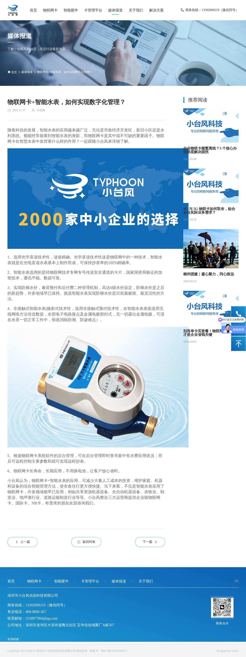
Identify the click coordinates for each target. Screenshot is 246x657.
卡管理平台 (93, 10)
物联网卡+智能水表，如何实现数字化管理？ (64, 72)
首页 (33, 10)
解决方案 (156, 10)
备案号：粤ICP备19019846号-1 (107, 650)
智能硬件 (71, 10)
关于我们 (136, 10)
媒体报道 (115, 10)
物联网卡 (50, 10)
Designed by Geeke (228, 650)
